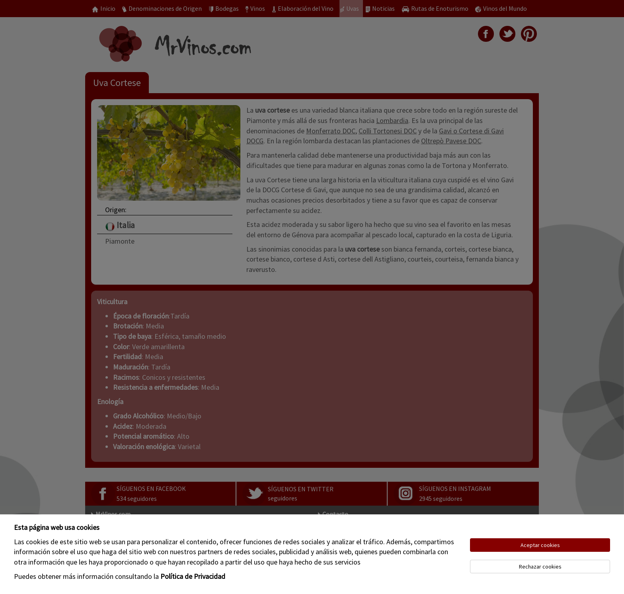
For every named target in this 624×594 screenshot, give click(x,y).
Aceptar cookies (540, 545)
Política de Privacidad (192, 576)
